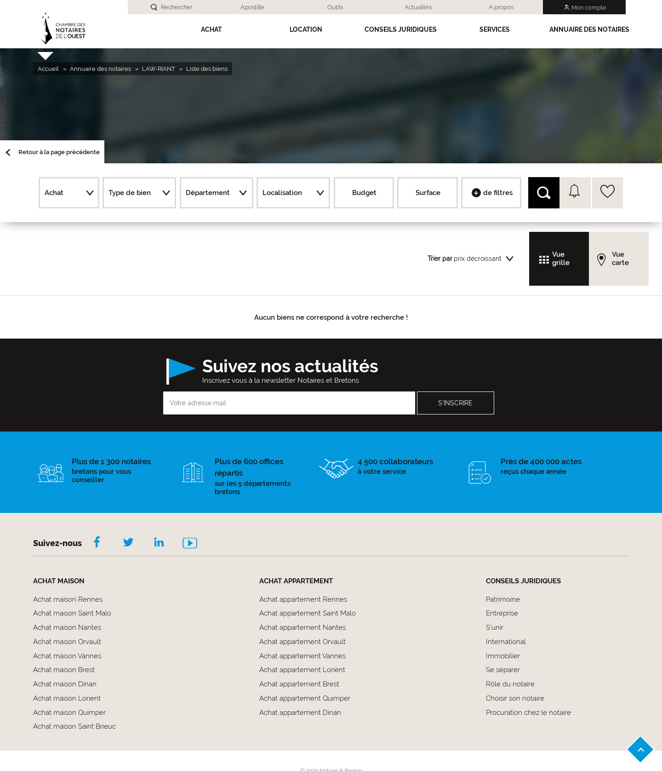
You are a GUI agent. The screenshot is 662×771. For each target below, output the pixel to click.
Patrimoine (503, 599)
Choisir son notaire (515, 698)
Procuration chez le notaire (528, 712)
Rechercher (176, 7)
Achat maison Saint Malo (72, 613)
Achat (211, 29)
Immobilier (503, 656)
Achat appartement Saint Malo (307, 613)
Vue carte (620, 258)
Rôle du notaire (510, 684)
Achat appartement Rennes (303, 599)
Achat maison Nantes (67, 627)
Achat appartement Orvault (302, 642)
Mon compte (588, 7)
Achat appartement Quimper (304, 698)
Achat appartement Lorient (302, 670)
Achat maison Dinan (65, 684)
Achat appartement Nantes (302, 627)
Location (306, 29)
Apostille (252, 7)
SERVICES (494, 29)
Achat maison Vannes (67, 656)
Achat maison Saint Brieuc (74, 726)
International (506, 642)
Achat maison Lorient (67, 698)
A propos (501, 7)
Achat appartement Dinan (300, 712)
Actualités (418, 7)
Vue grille (561, 258)
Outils (335, 7)
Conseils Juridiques (401, 29)
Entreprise (502, 613)
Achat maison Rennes (68, 599)
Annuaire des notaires (589, 29)
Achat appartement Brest (299, 684)
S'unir (494, 627)
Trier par (440, 258)
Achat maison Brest (64, 670)
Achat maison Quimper (69, 712)
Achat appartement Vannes (302, 656)
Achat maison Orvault (67, 642)
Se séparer (503, 670)
